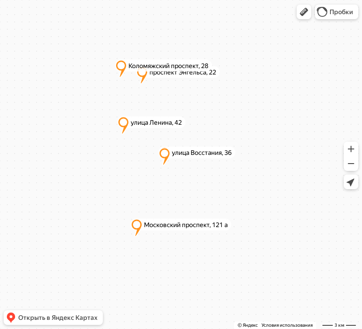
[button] (304, 12)
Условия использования (287, 325)
